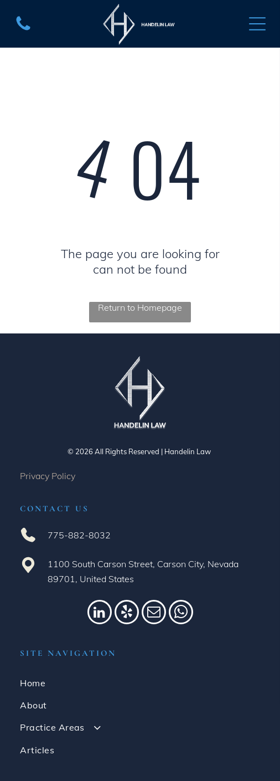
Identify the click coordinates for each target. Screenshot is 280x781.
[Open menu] (257, 24)
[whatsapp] (181, 613)
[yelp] (127, 613)
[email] (154, 613)
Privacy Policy (47, 475)
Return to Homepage (140, 307)
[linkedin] (99, 613)
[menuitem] (140, 682)
